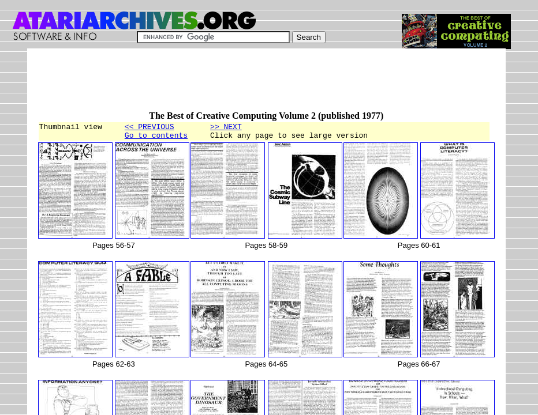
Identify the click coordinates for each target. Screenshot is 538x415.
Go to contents (156, 138)
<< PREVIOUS (149, 128)
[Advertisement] (248, 85)
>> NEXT (226, 128)
